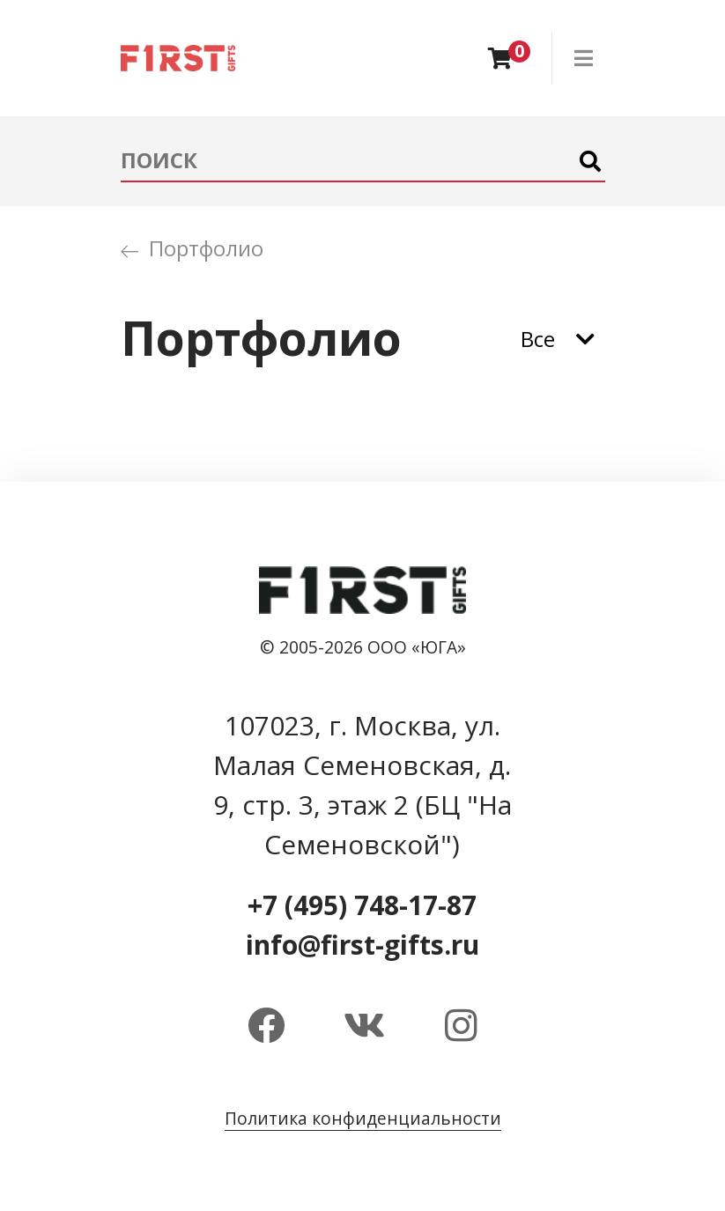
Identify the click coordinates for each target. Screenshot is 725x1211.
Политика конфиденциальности (363, 1118)
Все (538, 338)
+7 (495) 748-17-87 (362, 905)
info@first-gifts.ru (362, 945)
